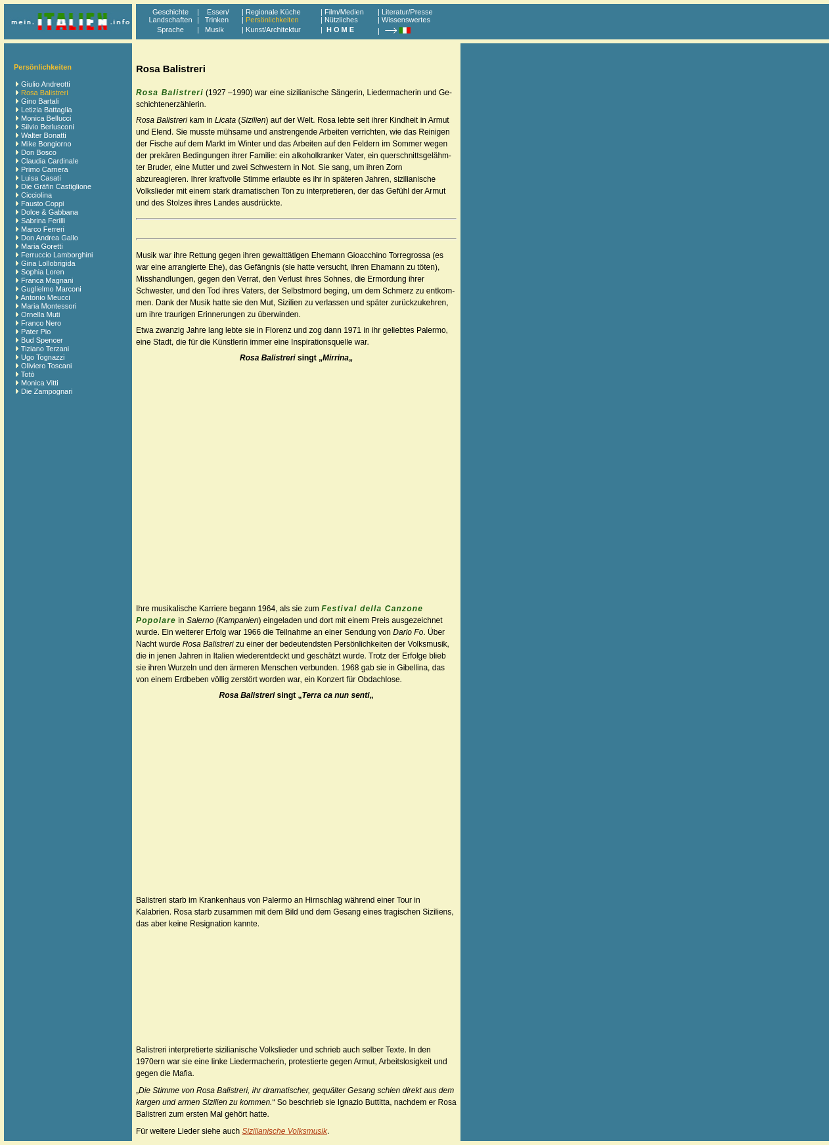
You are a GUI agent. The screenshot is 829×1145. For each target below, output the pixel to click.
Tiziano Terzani (45, 349)
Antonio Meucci (45, 297)
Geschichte (170, 12)
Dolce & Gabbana (49, 212)
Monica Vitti (39, 383)
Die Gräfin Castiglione (56, 186)
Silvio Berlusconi (47, 127)
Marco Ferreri (42, 229)
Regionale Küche (273, 12)
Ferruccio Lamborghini (57, 255)
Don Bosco (38, 152)
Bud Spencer (42, 340)
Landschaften (170, 20)
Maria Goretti (42, 246)
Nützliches (341, 20)
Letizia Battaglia (46, 110)
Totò (28, 374)
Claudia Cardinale (49, 161)
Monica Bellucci (46, 118)
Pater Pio (36, 331)
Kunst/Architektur (273, 29)
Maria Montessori (48, 306)
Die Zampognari (46, 391)
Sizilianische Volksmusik (284, 1131)
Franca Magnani (47, 280)
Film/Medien (344, 12)
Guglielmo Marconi (51, 289)
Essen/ (218, 12)
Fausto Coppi (42, 203)
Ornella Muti (40, 314)
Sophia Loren (42, 272)
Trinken (215, 20)
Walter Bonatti (43, 135)
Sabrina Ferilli (43, 221)
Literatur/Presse (407, 12)
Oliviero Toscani (46, 366)
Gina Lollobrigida (48, 263)
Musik (214, 29)
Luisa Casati (41, 178)
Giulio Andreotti (45, 84)
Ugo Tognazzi (42, 357)
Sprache (170, 29)
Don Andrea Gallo (49, 238)
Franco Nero (41, 323)
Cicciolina (36, 195)
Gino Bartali (39, 101)
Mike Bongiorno (46, 144)
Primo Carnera (44, 169)
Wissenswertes (406, 20)
